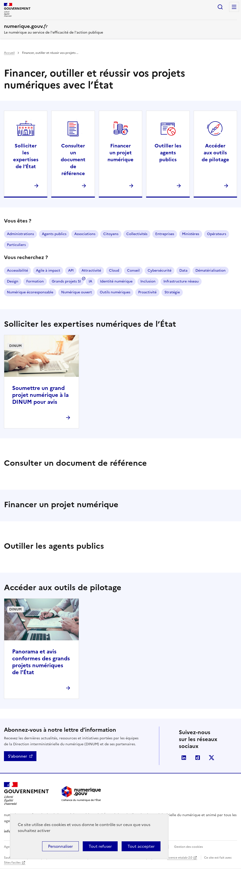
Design (12, 281)
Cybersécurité (159, 270)
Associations (84, 234)
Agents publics (54, 234)
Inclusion (148, 281)
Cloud (114, 270)
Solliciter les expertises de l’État (25, 156)
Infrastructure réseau (181, 281)
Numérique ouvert (76, 292)
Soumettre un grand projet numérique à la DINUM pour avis (40, 395)
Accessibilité (17, 270)
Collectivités (136, 234)
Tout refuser (100, 846)
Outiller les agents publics (168, 152)
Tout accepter (141, 846)
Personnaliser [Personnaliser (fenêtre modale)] (60, 846)
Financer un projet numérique (120, 152)
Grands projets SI (66, 281)
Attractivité (91, 270)
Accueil (9, 53)
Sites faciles (12, 862)
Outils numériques (115, 292)
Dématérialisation (210, 270)
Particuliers (16, 244)
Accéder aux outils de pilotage (215, 152)
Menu (234, 7)
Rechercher (220, 7)
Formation (35, 281)
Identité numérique (116, 281)
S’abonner (17, 756)
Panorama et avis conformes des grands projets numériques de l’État (41, 661)
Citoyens (110, 234)
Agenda (9, 847)
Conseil (133, 270)
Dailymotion (198, 758)
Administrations (20, 234)
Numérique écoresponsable (30, 292)
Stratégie (172, 292)
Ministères (190, 234)
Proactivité (147, 292)
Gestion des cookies (188, 847)
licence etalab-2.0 (179, 857)
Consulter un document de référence (73, 159)
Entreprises (164, 234)
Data (183, 270)
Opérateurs (216, 234)
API (71, 270)
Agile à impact (48, 270)
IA (90, 281)
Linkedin (184, 758)
